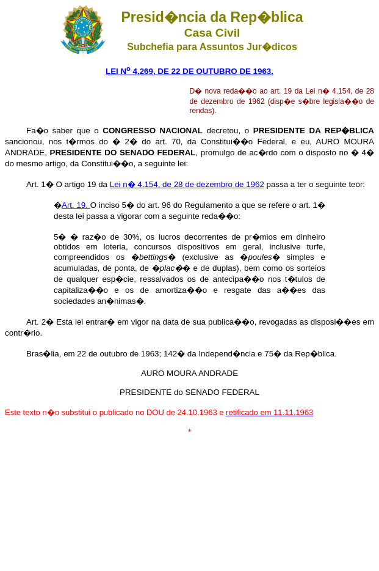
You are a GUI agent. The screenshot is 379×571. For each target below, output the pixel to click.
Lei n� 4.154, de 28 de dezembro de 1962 (187, 184)
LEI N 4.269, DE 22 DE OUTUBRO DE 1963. (189, 71)
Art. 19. (76, 205)
